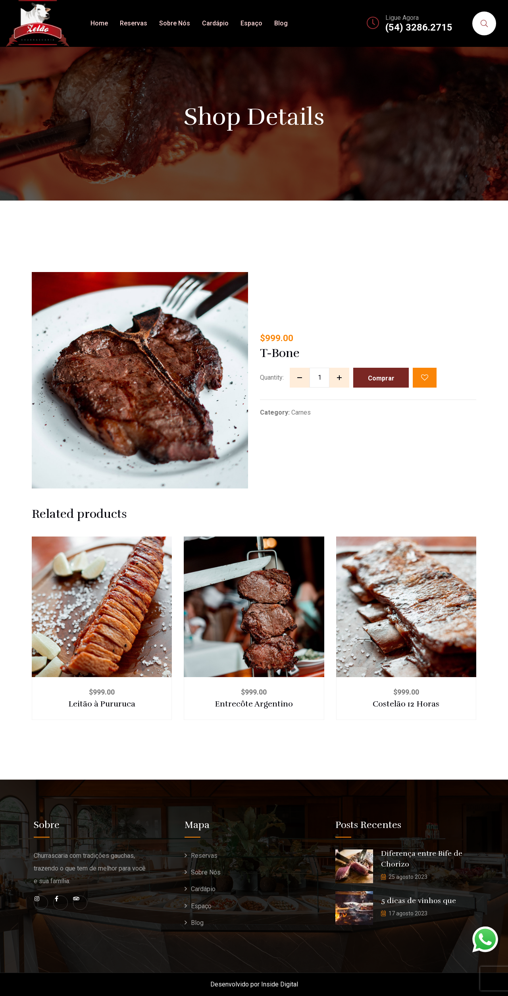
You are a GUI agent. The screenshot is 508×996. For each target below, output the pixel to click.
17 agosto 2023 (408, 913)
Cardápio (215, 23)
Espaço (251, 23)
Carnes (301, 412)
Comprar (381, 378)
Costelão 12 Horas (406, 704)
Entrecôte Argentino (254, 704)
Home (99, 23)
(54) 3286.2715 (418, 27)
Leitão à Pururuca (101, 704)
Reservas (133, 23)
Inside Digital (279, 984)
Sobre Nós (174, 23)
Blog (281, 23)
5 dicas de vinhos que (418, 900)
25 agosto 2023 (408, 877)
